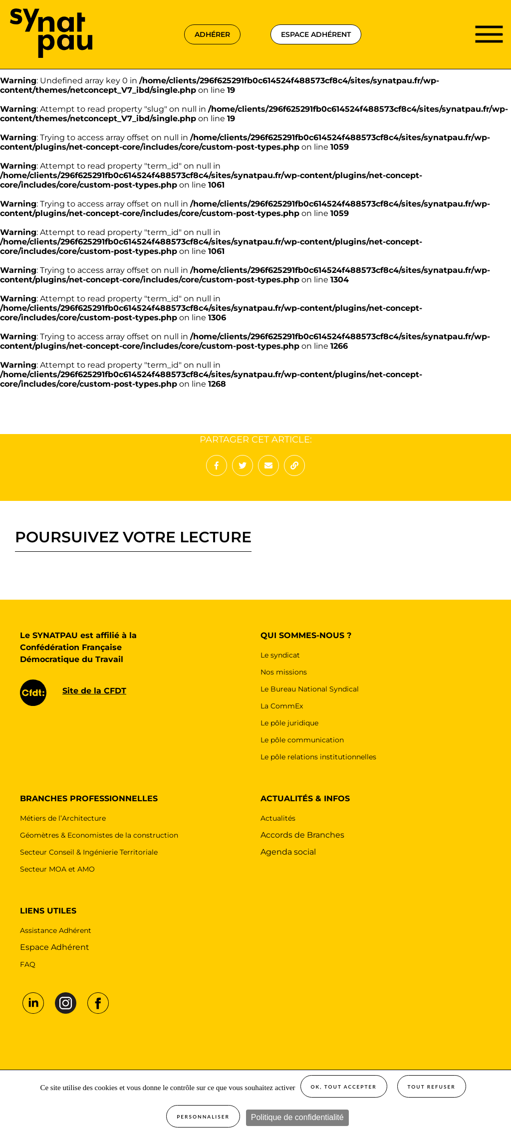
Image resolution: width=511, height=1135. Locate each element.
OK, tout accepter (344, 1087)
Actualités (277, 818)
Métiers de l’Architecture (63, 818)
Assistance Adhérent (55, 930)
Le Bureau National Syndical (309, 688)
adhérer (212, 34)
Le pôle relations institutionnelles (318, 756)
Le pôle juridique (289, 722)
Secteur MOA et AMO (57, 869)
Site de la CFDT (94, 690)
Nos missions (283, 672)
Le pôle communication (302, 739)
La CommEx (281, 705)
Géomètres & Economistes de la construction (99, 835)
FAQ (27, 964)
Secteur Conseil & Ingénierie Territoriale (89, 852)
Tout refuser (432, 1087)
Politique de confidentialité (297, 1117)
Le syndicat (280, 655)
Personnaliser (203, 1117)
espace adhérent (316, 34)
